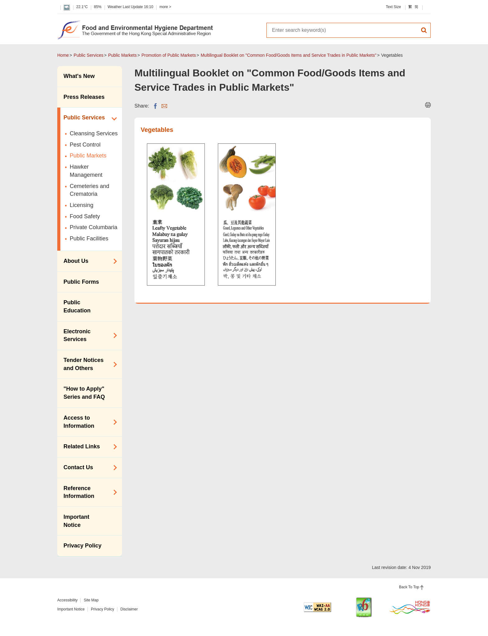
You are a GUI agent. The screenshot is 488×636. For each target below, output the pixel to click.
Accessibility (67, 600)
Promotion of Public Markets (168, 55)
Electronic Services (88, 335)
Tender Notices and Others (88, 364)
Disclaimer (129, 609)
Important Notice (76, 521)
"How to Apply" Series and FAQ (84, 393)
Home (63, 55)
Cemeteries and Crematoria (89, 190)
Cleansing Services (94, 133)
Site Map (91, 600)
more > (165, 7)
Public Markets (122, 55)
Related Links (88, 446)
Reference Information (88, 492)
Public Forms (81, 282)
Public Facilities (89, 238)
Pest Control (85, 145)
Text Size (393, 7)
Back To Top (409, 587)
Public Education (77, 306)
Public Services (89, 55)
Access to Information (88, 422)
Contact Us (88, 467)
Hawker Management (86, 171)
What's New (79, 76)
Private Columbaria (93, 227)
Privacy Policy (82, 545)
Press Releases (84, 97)
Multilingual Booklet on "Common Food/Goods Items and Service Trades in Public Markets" (289, 55)
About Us (88, 261)
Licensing (81, 205)
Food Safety (85, 216)
